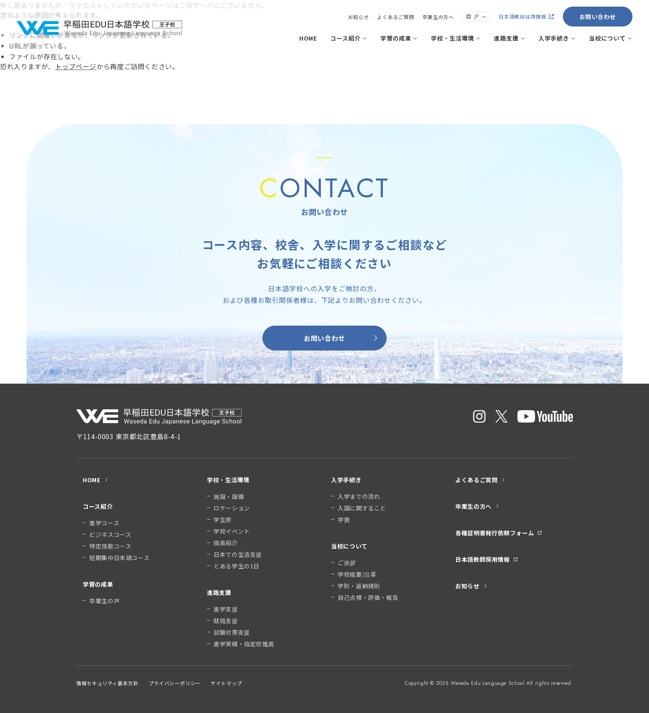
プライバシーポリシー (175, 682)
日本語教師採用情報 (526, 16)
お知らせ (358, 16)
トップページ (75, 66)
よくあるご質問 (395, 16)
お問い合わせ (597, 16)
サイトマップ (226, 682)
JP (476, 16)
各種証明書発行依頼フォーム (498, 533)
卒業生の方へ (438, 16)
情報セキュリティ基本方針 (107, 682)
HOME (308, 38)
